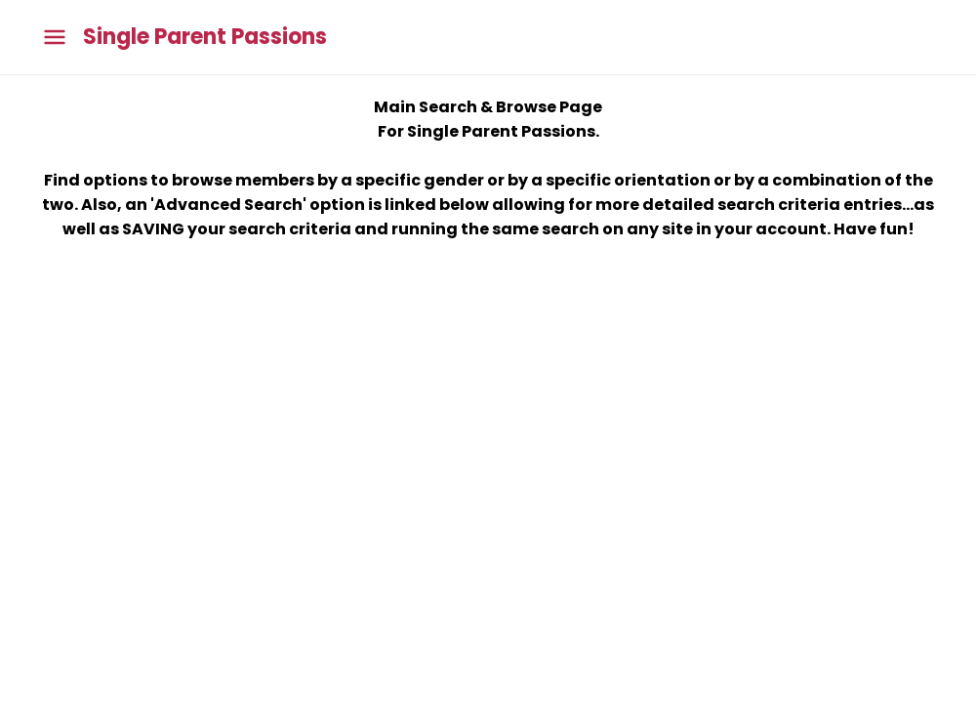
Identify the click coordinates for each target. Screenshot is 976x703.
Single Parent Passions (205, 37)
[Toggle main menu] (54, 37)
